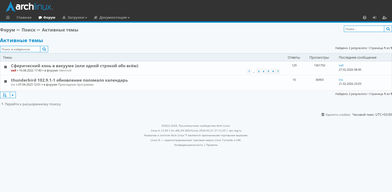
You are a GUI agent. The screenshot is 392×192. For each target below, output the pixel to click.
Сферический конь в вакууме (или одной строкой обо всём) (74, 65)
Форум (49, 17)
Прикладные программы (76, 84)
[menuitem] (364, 17)
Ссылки (9, 18)
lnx (13, 84)
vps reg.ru (235, 130)
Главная (24, 17)
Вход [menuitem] (376, 18)
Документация (113, 17)
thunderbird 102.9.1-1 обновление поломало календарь (69, 80)
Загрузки (76, 17)
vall (13, 70)
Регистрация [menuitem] (386, 18)
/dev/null (65, 70)
